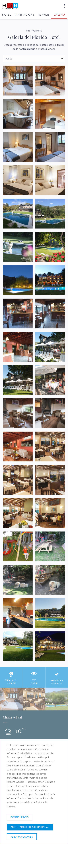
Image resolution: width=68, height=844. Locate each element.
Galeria (59, 14)
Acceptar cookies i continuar (30, 827)
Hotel (6, 14)
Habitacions (24, 14)
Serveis (43, 14)
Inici (28, 30)
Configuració (19, 817)
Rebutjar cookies (22, 836)
